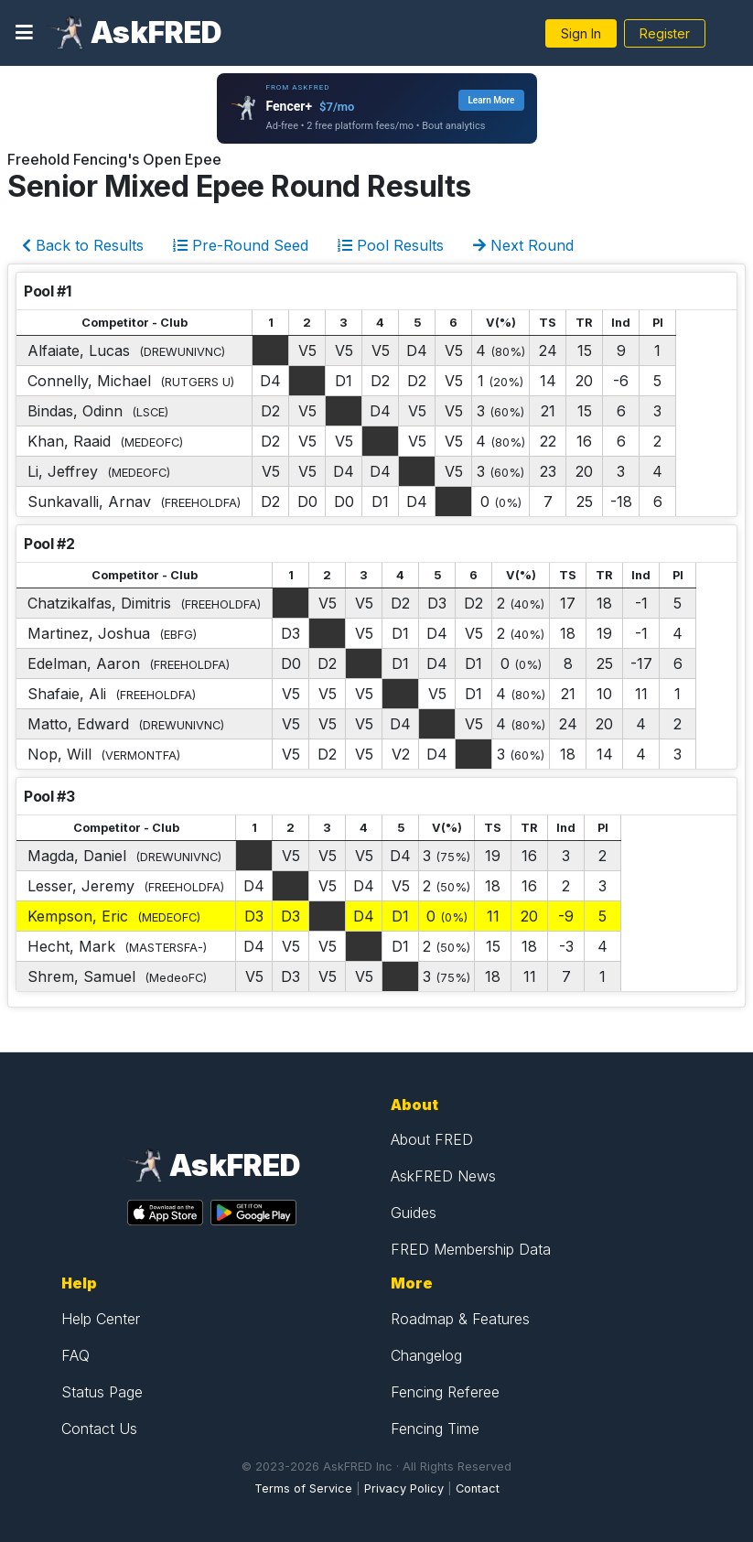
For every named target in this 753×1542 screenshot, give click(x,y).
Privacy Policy (404, 1488)
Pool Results (391, 245)
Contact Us (99, 1428)
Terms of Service (303, 1488)
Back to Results (83, 245)
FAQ (75, 1355)
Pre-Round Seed (240, 245)
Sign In (581, 33)
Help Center (100, 1319)
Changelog (426, 1355)
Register (665, 33)
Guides (413, 1212)
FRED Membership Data (471, 1249)
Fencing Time (435, 1428)
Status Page (102, 1392)
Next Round (523, 245)
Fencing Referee (445, 1392)
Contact (478, 1488)
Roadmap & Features (460, 1319)
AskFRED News (443, 1176)
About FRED (432, 1139)
